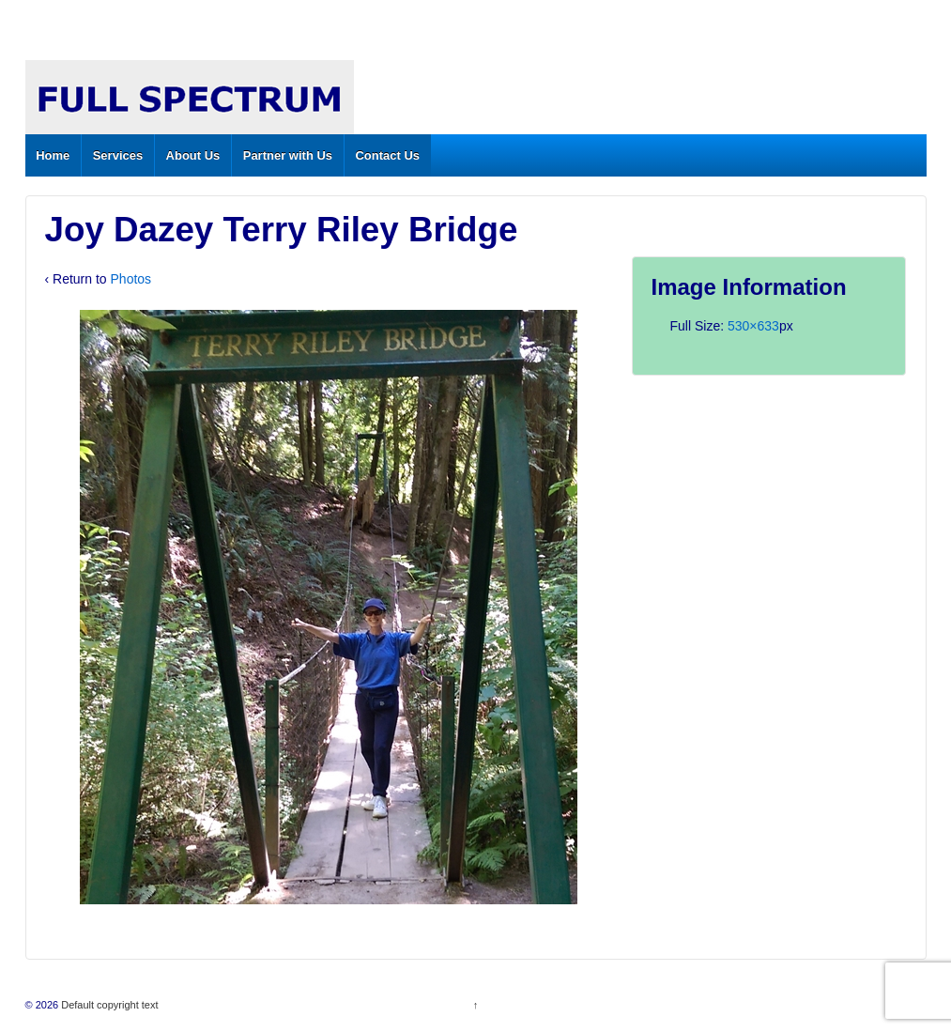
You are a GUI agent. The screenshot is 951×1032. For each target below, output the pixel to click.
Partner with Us (287, 155)
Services (118, 155)
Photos (131, 278)
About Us (193, 155)
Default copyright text (108, 1004)
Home (52, 155)
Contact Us (387, 155)
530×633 (753, 325)
